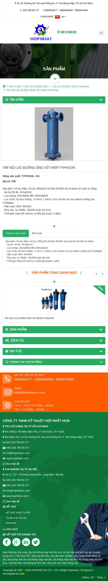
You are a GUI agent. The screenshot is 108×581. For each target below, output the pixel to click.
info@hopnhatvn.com (29, 392)
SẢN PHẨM (15, 86)
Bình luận (37, 233)
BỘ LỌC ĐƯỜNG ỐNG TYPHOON (71, 86)
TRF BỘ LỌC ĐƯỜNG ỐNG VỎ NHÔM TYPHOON (29, 318)
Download (11, 522)
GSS (21, 573)
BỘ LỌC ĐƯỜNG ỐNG (37, 86)
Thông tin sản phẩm (16, 233)
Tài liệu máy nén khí (16, 517)
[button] (60, 17)
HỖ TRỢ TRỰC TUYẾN (18, 512)
